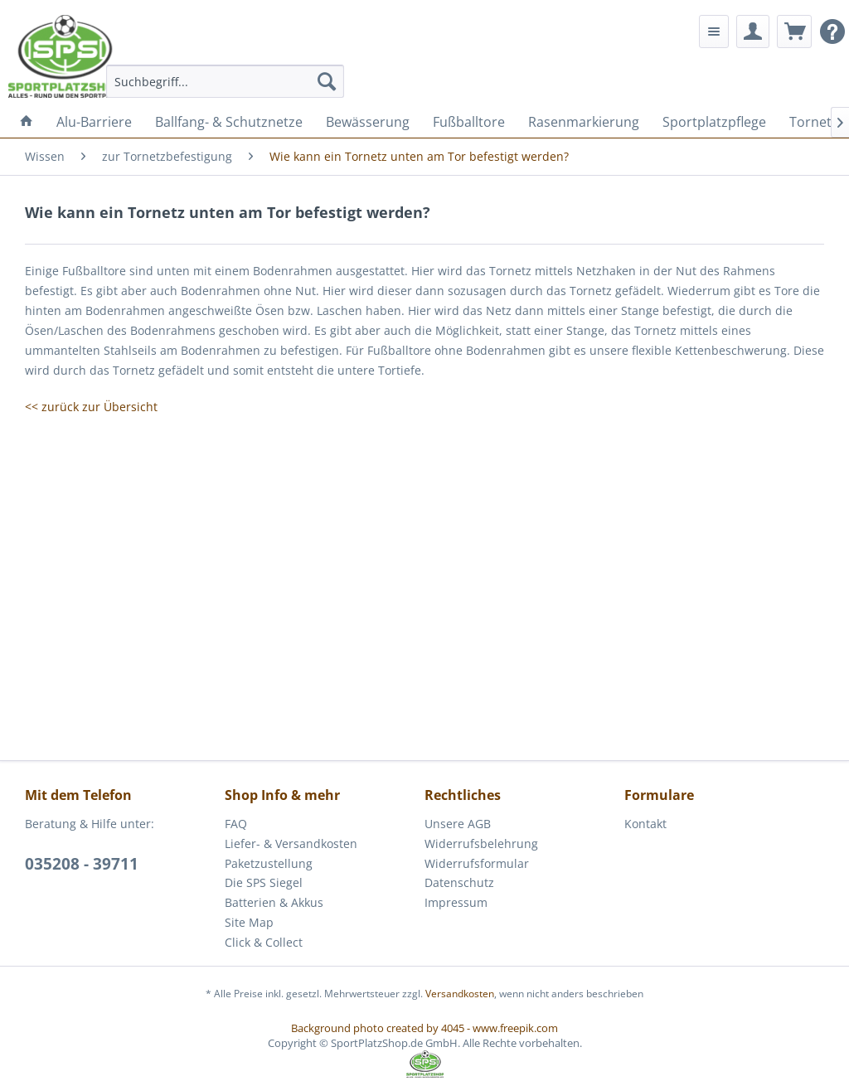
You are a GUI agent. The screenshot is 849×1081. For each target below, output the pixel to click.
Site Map (249, 922)
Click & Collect (264, 942)
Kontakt (645, 823)
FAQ (236, 823)
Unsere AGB (457, 823)
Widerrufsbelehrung (481, 843)
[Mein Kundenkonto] (752, 31)
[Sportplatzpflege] (714, 122)
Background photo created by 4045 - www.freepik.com (424, 1027)
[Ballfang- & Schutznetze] (228, 122)
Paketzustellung (269, 863)
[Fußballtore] (469, 122)
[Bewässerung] (367, 122)
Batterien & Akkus (274, 902)
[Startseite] (26, 122)
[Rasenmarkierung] (584, 122)
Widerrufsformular (476, 863)
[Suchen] (326, 81)
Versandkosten (459, 993)
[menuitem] (225, 81)
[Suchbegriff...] (225, 81)
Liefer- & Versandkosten (291, 843)
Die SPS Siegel (264, 882)
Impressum (456, 902)
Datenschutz (459, 882)
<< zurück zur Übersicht (91, 406)
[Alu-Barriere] (94, 122)
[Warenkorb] (794, 31)
